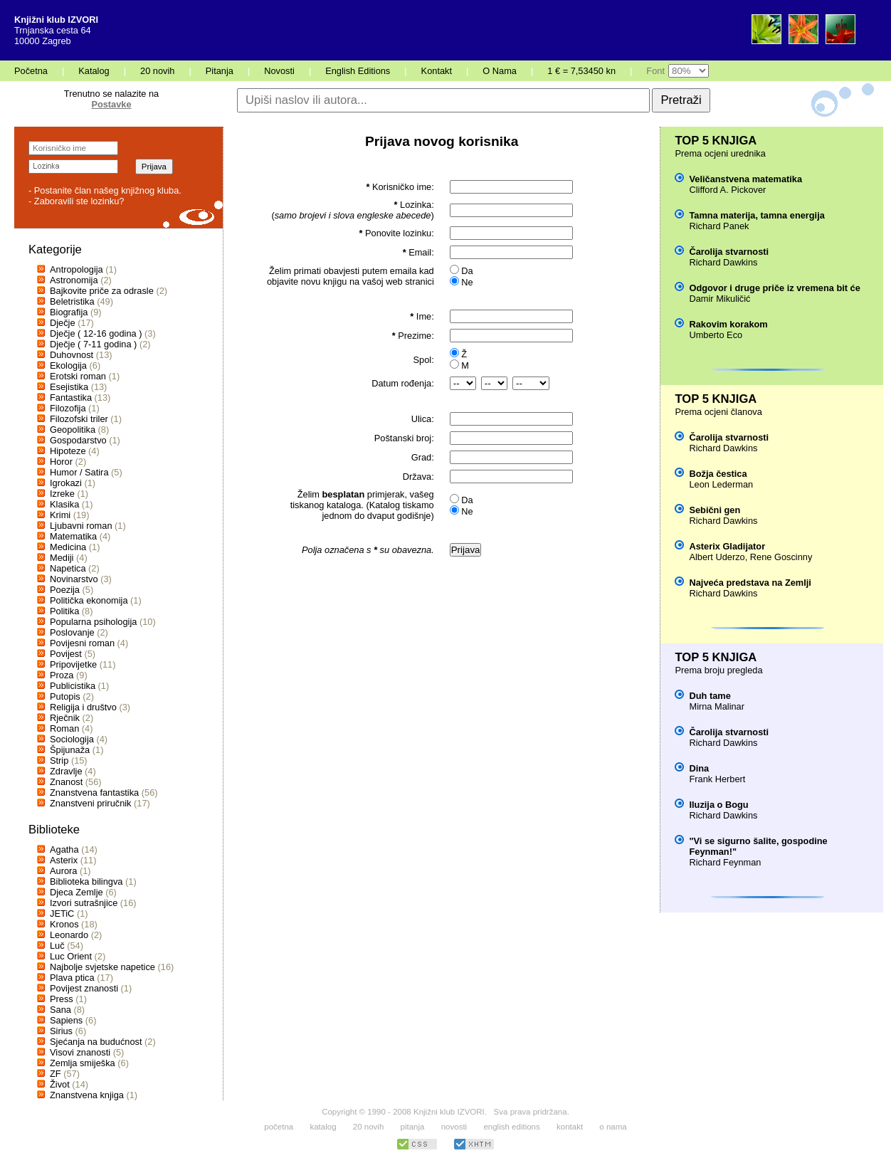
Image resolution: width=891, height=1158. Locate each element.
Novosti (279, 70)
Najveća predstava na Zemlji (750, 582)
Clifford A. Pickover (727, 189)
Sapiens (66, 1020)
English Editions (357, 70)
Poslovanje (72, 632)
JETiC (62, 913)
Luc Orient (71, 956)
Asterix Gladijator (727, 546)
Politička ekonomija (89, 600)
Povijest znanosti (84, 988)
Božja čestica (718, 473)
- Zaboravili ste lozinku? (76, 201)
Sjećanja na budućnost (96, 1041)
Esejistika (69, 386)
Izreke (62, 493)
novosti (454, 1126)
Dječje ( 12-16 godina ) (96, 333)
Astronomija (74, 280)
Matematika (73, 536)
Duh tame (709, 695)
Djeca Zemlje (76, 892)
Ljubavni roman (81, 525)
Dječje (62, 322)
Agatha (64, 849)
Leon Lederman (721, 484)
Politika (64, 611)
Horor (61, 461)
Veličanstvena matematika (745, 179)
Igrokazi (66, 483)
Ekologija (68, 365)
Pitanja (219, 70)
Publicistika (72, 685)
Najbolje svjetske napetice (102, 967)
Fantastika (71, 397)
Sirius (61, 1031)
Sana (60, 1009)
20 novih (157, 70)
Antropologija (76, 269)
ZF (55, 1073)
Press (61, 999)
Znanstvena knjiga (87, 1095)
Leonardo (69, 935)
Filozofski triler (79, 419)
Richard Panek (719, 226)
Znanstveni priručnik (91, 803)
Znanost (66, 782)
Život (60, 1084)
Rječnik (65, 717)
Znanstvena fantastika (94, 792)
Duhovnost (71, 354)
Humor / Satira (79, 472)
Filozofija (68, 408)
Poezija (65, 589)
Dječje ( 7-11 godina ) (93, 344)
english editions (511, 1126)
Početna (31, 70)
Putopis (65, 696)
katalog (323, 1126)
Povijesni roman (82, 643)
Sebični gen (714, 510)
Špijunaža (70, 749)
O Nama (500, 70)
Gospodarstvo (78, 440)
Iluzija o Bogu (718, 804)
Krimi (60, 515)
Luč (57, 945)
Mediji (61, 557)
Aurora (63, 870)
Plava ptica (72, 977)
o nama (612, 1126)
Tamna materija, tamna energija (756, 215)
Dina (699, 768)
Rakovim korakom (728, 324)
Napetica (68, 568)
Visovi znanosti (80, 1052)
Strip (59, 760)
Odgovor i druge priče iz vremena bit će (774, 288)
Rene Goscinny (781, 557)
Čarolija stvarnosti (729, 251)
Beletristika (72, 301)
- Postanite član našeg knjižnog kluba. (104, 190)
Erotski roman (78, 376)
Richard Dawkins (723, 262)
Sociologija (72, 739)
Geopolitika (72, 429)
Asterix (64, 860)
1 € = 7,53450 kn (581, 70)
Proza (61, 675)
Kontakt (436, 70)
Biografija (69, 312)
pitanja (413, 1126)
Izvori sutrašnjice (83, 903)
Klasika (64, 504)
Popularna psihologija (93, 621)
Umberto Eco (715, 335)
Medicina (68, 547)
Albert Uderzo (716, 557)
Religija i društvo (83, 707)
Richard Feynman (725, 862)
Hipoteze (68, 451)
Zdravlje (66, 771)
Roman (64, 728)
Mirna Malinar (716, 706)
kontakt (570, 1126)
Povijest (66, 653)
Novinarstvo (74, 579)
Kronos (64, 924)
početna (278, 1126)
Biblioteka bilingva (86, 881)
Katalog (93, 70)
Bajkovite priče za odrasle (102, 290)
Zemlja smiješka (82, 1063)
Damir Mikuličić (719, 298)
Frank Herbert (717, 779)
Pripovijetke (73, 664)
